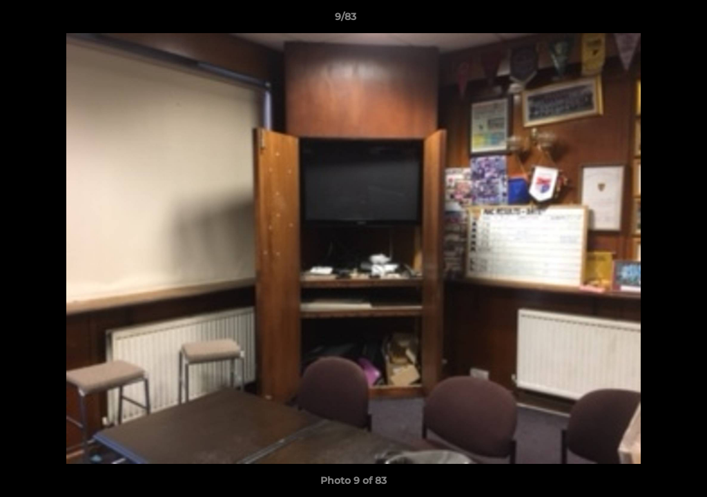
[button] (649, 20)
